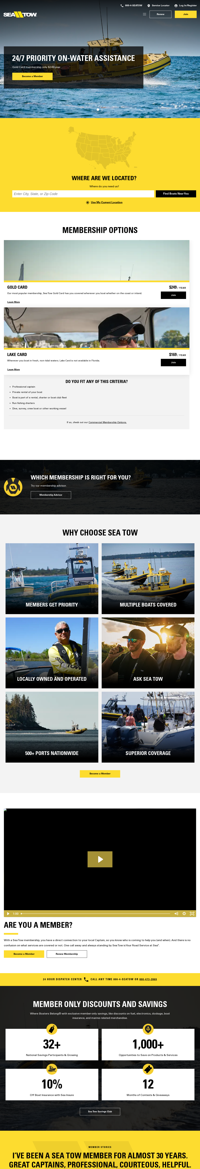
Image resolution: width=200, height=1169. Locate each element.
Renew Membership (67, 954)
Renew (160, 14)
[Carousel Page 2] (102, 109)
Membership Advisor (50, 495)
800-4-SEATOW (131, 5)
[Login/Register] (144, 14)
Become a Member (32, 76)
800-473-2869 (148, 979)
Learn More (13, 302)
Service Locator (158, 5)
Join (185, 14)
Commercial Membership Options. (108, 422)
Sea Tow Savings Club (100, 1112)
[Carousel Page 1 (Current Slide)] (98, 109)
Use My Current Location (104, 202)
